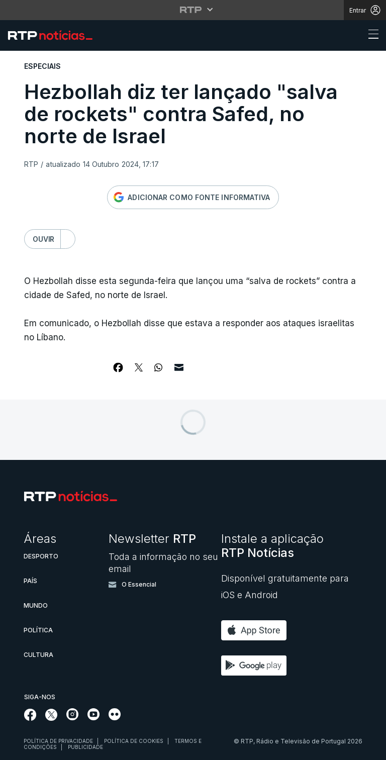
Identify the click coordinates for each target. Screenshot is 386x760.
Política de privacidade (58, 741)
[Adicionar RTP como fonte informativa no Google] (192, 197)
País (30, 581)
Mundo (36, 605)
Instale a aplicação (272, 545)
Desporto (41, 556)
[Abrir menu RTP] (193, 9)
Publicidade (85, 747)
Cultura (38, 654)
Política (38, 630)
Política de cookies (133, 741)
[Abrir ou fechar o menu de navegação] (370, 36)
